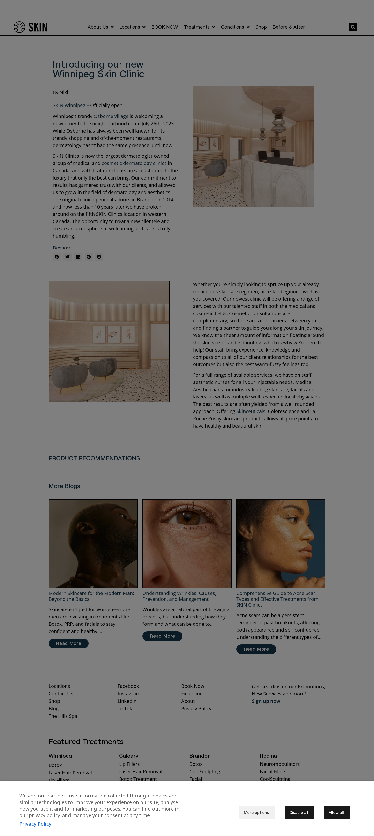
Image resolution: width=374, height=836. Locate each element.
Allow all (336, 812)
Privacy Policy (35, 823)
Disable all (299, 812)
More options (256, 812)
